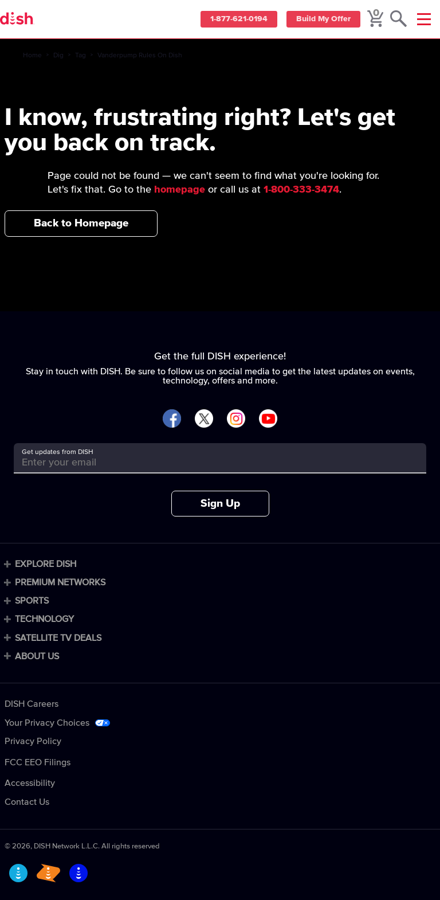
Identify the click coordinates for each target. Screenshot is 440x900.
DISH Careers (31, 704)
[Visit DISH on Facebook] (172, 419)
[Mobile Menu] (424, 19)
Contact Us (27, 802)
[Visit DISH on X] (204, 419)
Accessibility (30, 783)
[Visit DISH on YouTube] (268, 419)
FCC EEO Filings (37, 762)
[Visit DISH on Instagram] (236, 419)
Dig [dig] (58, 55)
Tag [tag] (80, 55)
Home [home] (32, 55)
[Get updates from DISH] (210, 462)
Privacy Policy (33, 741)
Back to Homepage (81, 223)
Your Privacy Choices (47, 722)
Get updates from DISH (57, 452)
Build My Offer (321, 19)
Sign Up (220, 503)
